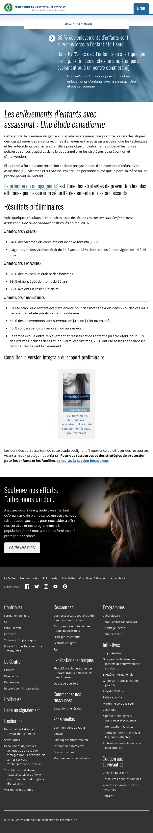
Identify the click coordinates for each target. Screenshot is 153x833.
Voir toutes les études (18, 790)
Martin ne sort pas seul (118, 703)
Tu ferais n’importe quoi (20, 640)
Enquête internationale (118, 674)
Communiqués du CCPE (69, 727)
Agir (56, 649)
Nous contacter (29, 578)
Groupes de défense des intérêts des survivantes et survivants (121, 663)
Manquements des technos (72, 758)
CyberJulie (109, 710)
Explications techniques (74, 660)
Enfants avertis (113, 634)
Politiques (12, 699)
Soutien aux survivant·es (113, 761)
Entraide (108, 795)
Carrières (10, 634)
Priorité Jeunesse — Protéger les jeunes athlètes (121, 735)
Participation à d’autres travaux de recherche (19, 731)
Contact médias (64, 752)
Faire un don (22, 547)
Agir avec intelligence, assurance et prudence (119, 718)
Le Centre (9, 578)
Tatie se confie (112, 697)
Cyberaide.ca (111, 615)
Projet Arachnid (113, 653)
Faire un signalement (22, 710)
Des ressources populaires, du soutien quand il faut (74, 618)
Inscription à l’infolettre (69, 746)
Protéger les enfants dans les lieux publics (122, 745)
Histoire (9, 670)
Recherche (13, 721)
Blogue (58, 734)
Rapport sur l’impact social (21, 688)
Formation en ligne (16, 615)
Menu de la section (76, 24)
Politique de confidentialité (59, 578)
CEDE (7, 622)
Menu (141, 8)
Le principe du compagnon (28, 186)
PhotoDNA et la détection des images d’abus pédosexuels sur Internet (73, 672)
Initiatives (111, 645)
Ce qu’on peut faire (115, 773)
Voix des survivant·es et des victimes (121, 787)
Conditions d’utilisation (92, 578)
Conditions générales (68, 708)
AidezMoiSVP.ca (113, 691)
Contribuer (13, 607)
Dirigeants (11, 676)
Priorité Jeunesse (114, 628)
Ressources (63, 607)
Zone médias (64, 719)
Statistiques (12, 740)
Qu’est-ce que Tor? (66, 683)
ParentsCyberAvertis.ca (118, 726)
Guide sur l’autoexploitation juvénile (121, 683)
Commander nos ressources (67, 697)
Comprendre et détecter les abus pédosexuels (72, 628)
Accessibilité (118, 578)
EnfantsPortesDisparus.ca (120, 622)
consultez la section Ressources (83, 460)
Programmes (114, 607)
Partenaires (11, 682)
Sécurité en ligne (65, 643)
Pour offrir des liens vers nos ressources (23, 648)
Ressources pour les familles (122, 779)
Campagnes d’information (71, 740)
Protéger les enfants (67, 637)
